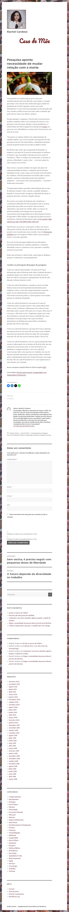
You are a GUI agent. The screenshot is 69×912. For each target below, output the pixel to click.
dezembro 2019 (14, 725)
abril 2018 (12, 776)
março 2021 (13, 694)
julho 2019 (12, 738)
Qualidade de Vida (15, 856)
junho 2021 (13, 689)
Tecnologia (13, 866)
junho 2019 (13, 741)
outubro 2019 (13, 730)
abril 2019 (12, 746)
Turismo (12, 871)
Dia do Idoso (13, 804)
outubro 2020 (14, 702)
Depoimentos (14, 799)
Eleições (12, 817)
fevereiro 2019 (14, 751)
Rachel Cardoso (17, 31)
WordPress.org (14, 897)
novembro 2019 (14, 728)
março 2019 (13, 748)
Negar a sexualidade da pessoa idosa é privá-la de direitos (30, 623)
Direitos (12, 807)
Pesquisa (42, 435)
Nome (9, 487)
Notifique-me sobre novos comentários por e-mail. (22, 534)
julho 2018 (12, 769)
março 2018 (13, 779)
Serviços (48, 435)
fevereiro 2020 (14, 720)
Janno (45, 127)
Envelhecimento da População (20, 825)
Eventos (12, 828)
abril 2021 (12, 692)
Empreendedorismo (16, 820)
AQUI (44, 367)
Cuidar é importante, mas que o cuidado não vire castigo (29, 626)
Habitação (12, 835)
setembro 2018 (14, 764)
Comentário (12, 459)
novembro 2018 (14, 758)
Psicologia (12, 853)
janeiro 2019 (13, 753)
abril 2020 (12, 715)
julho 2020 (13, 710)
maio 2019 (12, 743)
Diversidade (13, 810)
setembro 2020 (14, 705)
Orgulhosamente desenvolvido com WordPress (32, 906)
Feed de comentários (16, 894)
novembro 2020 (14, 699)
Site (8, 505)
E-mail (10, 496)
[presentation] (21, 524)
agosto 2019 (13, 735)
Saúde (11, 861)
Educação (12, 815)
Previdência (13, 851)
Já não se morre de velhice (18, 613)
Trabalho (12, 869)
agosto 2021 (13, 687)
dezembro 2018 (14, 756)
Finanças (21, 435)
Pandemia (36, 435)
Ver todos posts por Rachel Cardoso (23, 426)
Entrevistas (13, 822)
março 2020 (13, 717)
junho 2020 (13, 712)
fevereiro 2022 (14, 682)
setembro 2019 (14, 733)
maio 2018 (12, 774)
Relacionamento (15, 858)
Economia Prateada (13, 435)
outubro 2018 (13, 761)
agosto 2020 (13, 707)
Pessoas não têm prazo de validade (21, 615)
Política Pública (14, 848)
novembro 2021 (14, 684)
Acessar (12, 889)
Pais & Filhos (13, 840)
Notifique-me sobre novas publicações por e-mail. (22, 539)
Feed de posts (14, 891)
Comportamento (36, 433)
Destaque (45, 433)
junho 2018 (13, 771)
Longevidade (29, 435)
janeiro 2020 (13, 723)
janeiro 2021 (13, 697)
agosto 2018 (13, 766)
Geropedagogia (14, 833)
